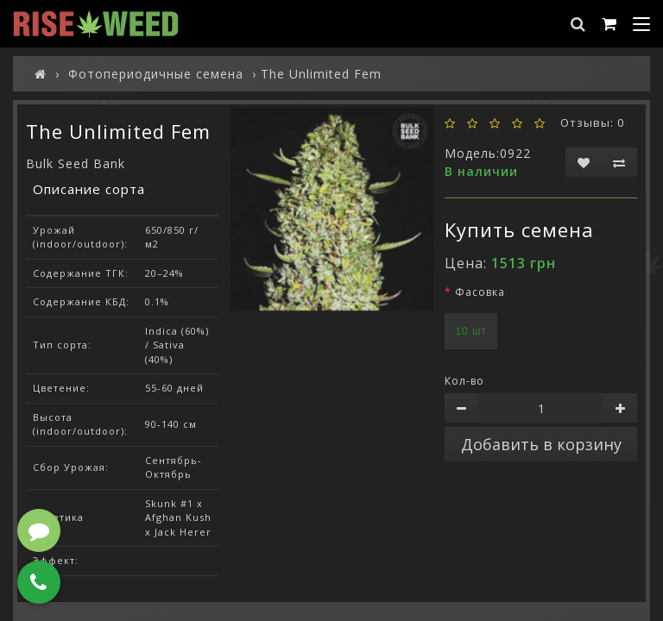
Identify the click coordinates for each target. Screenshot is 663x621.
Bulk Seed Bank (75, 163)
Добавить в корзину (541, 444)
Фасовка (480, 292)
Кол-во (464, 380)
